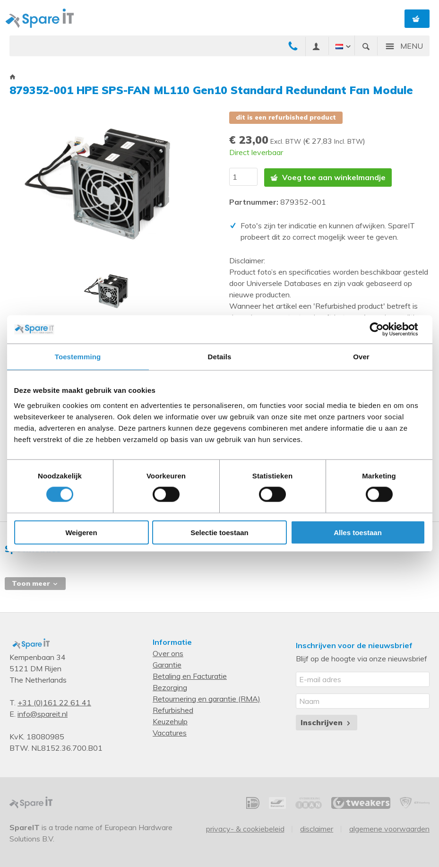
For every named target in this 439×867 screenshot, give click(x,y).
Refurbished (173, 709)
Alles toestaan (358, 532)
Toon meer (35, 582)
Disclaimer (316, 827)
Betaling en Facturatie (190, 675)
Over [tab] (361, 357)
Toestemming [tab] (78, 357)
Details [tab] (220, 357)
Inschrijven (326, 721)
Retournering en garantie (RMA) (206, 697)
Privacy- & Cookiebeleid (245, 827)
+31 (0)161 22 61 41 (54, 701)
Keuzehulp (170, 720)
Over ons (168, 652)
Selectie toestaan (219, 532)
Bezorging (170, 686)
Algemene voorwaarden (389, 827)
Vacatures (170, 732)
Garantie (167, 663)
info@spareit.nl (42, 713)
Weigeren (81, 532)
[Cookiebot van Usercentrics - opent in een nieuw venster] (384, 329)
